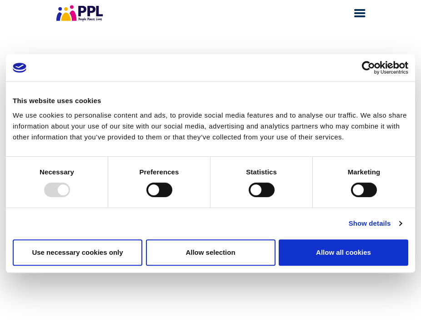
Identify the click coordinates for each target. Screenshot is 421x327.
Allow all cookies (343, 252)
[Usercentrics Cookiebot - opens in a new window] (368, 67)
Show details (370, 223)
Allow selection (210, 252)
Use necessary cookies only (77, 252)
